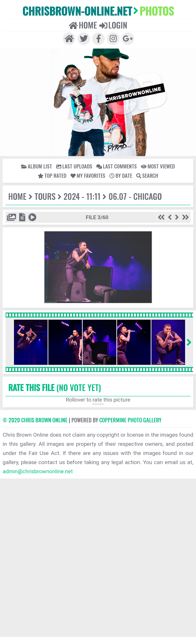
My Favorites (88, 175)
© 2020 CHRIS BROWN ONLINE (35, 420)
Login (113, 25)
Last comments (116, 166)
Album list (36, 166)
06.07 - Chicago (135, 196)
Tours (45, 196)
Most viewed (158, 166)
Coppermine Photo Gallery (130, 420)
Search (147, 175)
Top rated (52, 175)
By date (120, 175)
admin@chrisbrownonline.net (38, 471)
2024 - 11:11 (82, 196)
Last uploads (74, 166)
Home (83, 25)
